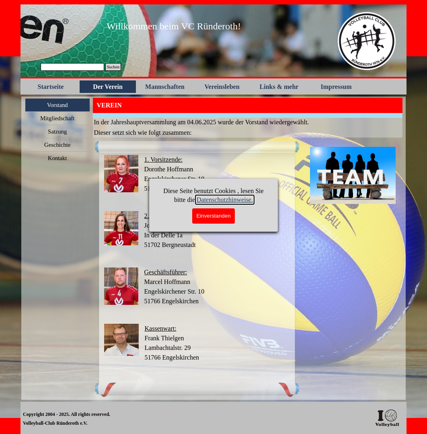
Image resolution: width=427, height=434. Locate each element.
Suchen (113, 67)
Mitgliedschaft (57, 118)
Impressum (335, 86)
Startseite (51, 86)
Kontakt (57, 158)
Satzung (57, 131)
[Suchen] (72, 67)
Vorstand (57, 105)
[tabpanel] (173, 26)
